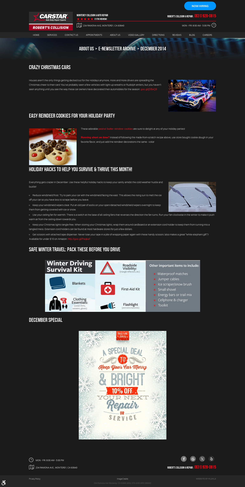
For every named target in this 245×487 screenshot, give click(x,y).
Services (52, 35)
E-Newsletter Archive (117, 48)
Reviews (176, 35)
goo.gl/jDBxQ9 (149, 89)
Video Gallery (136, 35)
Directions (158, 35)
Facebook (184, 459)
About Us (115, 35)
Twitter (202, 459)
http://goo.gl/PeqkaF (79, 239)
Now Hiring (200, 6)
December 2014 (153, 48)
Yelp (211, 459)
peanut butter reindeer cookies (115, 128)
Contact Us (71, 35)
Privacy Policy (34, 479)
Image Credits (122, 479)
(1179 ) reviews (100, 19)
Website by (206, 479)
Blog (192, 35)
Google (193, 459)
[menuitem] (36, 35)
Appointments (94, 35)
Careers (207, 35)
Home (36, 35)
